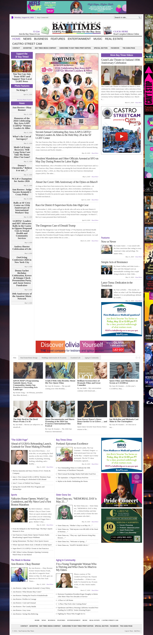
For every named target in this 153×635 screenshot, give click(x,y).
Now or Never (108, 241)
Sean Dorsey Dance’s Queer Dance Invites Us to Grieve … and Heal (92, 421)
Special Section (101, 48)
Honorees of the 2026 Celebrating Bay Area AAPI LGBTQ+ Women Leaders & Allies (22, 123)
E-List (36, 31)
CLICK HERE (120, 31)
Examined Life (75, 358)
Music (98, 38)
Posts (131, 631)
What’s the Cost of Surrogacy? (22, 137)
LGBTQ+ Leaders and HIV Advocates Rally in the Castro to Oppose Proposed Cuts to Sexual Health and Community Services (22, 230)
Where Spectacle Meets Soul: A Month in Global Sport (32, 545)
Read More (95, 153)
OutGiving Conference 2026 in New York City (21, 260)
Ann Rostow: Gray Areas (21, 610)
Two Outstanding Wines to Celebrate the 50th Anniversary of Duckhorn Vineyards (74, 469)
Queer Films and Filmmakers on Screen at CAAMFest (123, 382)
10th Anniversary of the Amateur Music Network (22, 296)
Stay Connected (42, 17)
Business (41, 38)
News (27, 38)
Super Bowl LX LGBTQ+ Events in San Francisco (31, 548)
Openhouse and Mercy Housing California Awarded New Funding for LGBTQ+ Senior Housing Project (78, 609)
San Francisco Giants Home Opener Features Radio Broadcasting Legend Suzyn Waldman (31, 536)
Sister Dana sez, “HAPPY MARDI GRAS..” (73, 545)
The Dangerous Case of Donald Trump (55, 225)
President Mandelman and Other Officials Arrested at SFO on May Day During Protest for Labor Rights (67, 160)
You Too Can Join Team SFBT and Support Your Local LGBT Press (22, 78)
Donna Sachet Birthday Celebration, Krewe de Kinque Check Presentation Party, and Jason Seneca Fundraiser (22, 278)
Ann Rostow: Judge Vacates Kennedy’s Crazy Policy (22, 192)
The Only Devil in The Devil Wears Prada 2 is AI (25, 420)
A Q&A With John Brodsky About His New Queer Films (60, 382)
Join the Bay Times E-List (29, 34)
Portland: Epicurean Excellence (72, 443)
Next (139, 358)
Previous (137, 358)
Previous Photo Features (24, 99)
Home (16, 38)
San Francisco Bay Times (26, 631)
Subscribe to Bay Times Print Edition (75, 48)
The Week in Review (20, 560)
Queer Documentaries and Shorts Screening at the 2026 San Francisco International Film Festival (59, 422)
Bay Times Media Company (45, 48)
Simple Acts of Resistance (114, 262)
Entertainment (79, 38)
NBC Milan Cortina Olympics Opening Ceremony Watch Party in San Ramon (30, 553)
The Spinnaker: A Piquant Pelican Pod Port (73, 478)
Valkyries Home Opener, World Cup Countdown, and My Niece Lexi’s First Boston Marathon (31, 501)
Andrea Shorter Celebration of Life (21, 247)
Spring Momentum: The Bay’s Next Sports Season (30, 541)
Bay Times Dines (64, 440)
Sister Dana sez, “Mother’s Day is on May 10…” (75, 525)
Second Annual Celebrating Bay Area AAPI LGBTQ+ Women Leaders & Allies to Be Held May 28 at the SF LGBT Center (63, 135)
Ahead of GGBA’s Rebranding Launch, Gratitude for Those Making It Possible (31, 445)
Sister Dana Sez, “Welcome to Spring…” (72, 541)
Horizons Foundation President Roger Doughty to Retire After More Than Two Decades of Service (78, 595)
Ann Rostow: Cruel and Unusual (24, 603)
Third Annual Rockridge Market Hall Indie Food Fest (77, 474)
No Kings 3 (21, 90)
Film (14, 358)
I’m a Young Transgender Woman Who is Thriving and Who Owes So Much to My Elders (76, 567)
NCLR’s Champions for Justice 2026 (22, 180)
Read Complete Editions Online (126, 34)
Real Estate (114, 38)
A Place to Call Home (65, 600)
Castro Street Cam (27, 43)
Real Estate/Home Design (28, 358)
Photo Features (22, 86)
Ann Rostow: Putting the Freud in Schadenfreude (30, 595)
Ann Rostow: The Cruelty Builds (24, 606)
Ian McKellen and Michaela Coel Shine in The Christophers (123, 420)
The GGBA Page (129, 48)
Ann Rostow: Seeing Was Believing (25, 614)
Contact (16, 48)
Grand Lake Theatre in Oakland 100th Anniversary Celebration (120, 61)
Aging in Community (92, 358)
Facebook (115, 48)
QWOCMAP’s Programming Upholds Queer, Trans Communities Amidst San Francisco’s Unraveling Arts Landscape (26, 385)
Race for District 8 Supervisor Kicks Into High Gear (62, 205)
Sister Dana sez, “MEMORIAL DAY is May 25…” (76, 500)
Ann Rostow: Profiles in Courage (24, 599)
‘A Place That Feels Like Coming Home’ (72, 604)
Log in (127, 631)
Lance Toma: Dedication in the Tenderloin (117, 284)
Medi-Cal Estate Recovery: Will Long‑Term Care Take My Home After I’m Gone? (22, 152)
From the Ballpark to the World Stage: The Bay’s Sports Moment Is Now (32, 530)
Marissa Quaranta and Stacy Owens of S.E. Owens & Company (31, 472)
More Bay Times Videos (121, 55)
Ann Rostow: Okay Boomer (21, 108)
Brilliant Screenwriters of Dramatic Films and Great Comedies (88, 383)
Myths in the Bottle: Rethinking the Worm (73, 481)
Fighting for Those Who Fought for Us (71, 614)
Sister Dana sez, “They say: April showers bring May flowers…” (76, 536)
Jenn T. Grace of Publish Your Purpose (26, 483)
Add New (137, 631)
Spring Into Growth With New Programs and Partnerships (28, 488)
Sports (14, 495)
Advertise (27, 48)
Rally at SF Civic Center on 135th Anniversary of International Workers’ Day (22, 208)
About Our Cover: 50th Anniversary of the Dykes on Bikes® (67, 182)
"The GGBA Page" (19, 440)
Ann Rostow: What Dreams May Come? (27, 592)
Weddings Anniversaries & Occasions (54, 358)
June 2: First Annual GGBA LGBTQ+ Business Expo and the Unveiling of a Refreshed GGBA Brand (32, 478)
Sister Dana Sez (63, 495)
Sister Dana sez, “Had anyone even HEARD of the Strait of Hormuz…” (78, 530)
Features (58, 38)
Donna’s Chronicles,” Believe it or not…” (22, 168)
